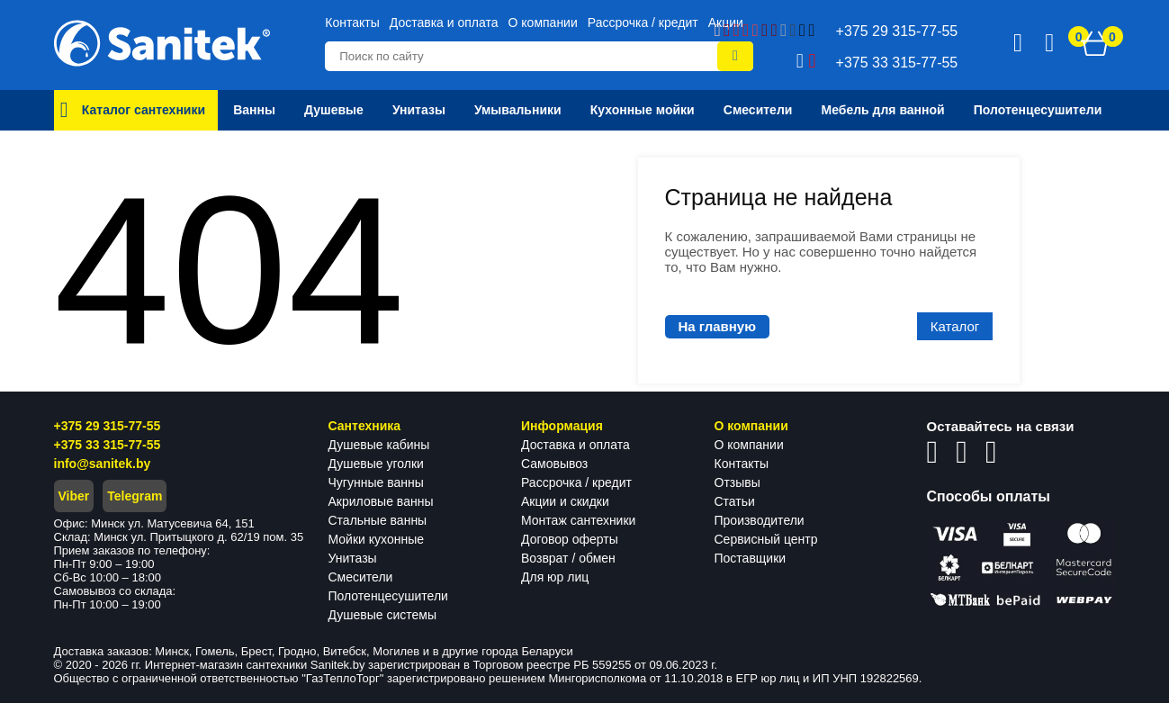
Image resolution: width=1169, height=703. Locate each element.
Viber (74, 496)
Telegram (134, 496)
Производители (760, 520)
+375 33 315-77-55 (107, 444)
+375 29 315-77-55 (107, 426)
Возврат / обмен (568, 558)
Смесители (360, 577)
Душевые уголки (376, 463)
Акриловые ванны (381, 501)
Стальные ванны (377, 520)
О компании (543, 22)
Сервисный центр (766, 539)
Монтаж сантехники (578, 520)
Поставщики (751, 558)
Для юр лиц (555, 577)
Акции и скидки (565, 501)
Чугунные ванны (376, 482)
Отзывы (737, 482)
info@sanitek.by (102, 463)
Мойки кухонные (376, 539)
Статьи (735, 501)
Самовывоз (554, 463)
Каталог (955, 326)
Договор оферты (569, 539)
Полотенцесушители (388, 596)
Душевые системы (382, 615)
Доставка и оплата (444, 22)
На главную (718, 326)
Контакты (352, 22)
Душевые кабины (379, 444)
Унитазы (352, 558)
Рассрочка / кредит (643, 22)
